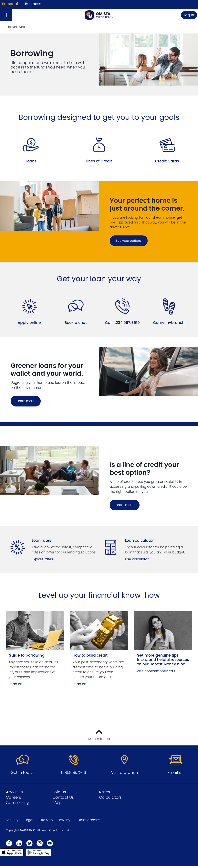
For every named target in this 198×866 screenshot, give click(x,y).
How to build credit (90, 655)
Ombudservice (89, 820)
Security (12, 820)
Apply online (29, 323)
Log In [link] (189, 15)
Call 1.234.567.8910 (122, 323)
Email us (175, 773)
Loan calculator (139, 540)
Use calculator (137, 559)
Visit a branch (124, 773)
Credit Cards (167, 161)
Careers (13, 797)
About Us (14, 792)
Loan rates (41, 540)
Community (17, 803)
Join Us (59, 792)
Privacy (64, 820)
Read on (15, 684)
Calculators (110, 797)
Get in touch (22, 773)
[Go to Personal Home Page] (99, 15)
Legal (29, 820)
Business (33, 4)
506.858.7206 (73, 773)
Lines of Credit (99, 161)
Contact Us (63, 797)
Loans (31, 161)
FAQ (56, 803)
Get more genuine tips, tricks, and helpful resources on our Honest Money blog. (163, 660)
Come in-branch (168, 323)
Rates (104, 792)
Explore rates (42, 559)
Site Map (46, 820)
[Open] (6, 15)
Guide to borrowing (27, 655)
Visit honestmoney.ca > (156, 671)
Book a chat (76, 323)
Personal (10, 4)
